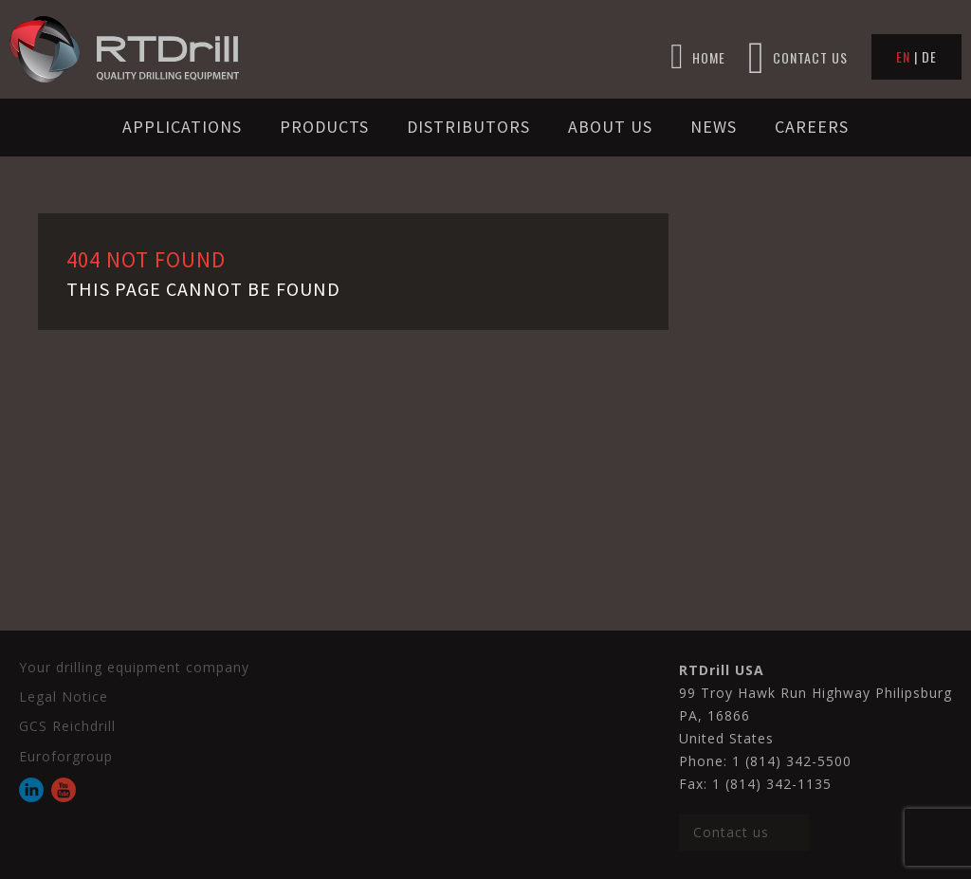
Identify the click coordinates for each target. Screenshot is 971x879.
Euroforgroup (66, 756)
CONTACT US (798, 57)
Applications (182, 126)
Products (324, 126)
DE (929, 56)
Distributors (468, 126)
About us (610, 126)
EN (903, 56)
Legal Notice (63, 696)
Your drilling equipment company (134, 667)
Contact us (731, 832)
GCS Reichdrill (67, 726)
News (713, 126)
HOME (697, 57)
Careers (812, 126)
